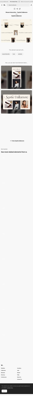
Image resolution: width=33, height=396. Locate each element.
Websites (3, 368)
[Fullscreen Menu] (16, 126)
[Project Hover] (16, 293)
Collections (3, 370)
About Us (19, 377)
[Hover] (16, 192)
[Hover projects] (16, 167)
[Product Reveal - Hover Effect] (16, 344)
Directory (3, 374)
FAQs (18, 374)
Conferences (3, 377)
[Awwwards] (4, 5)
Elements (3, 372)
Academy (19, 368)
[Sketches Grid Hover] (16, 217)
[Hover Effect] (16, 243)
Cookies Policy (10, 387)
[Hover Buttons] (16, 319)
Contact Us (19, 379)
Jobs (18, 370)
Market (18, 372)
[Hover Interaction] (16, 268)
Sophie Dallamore (16, 15)
